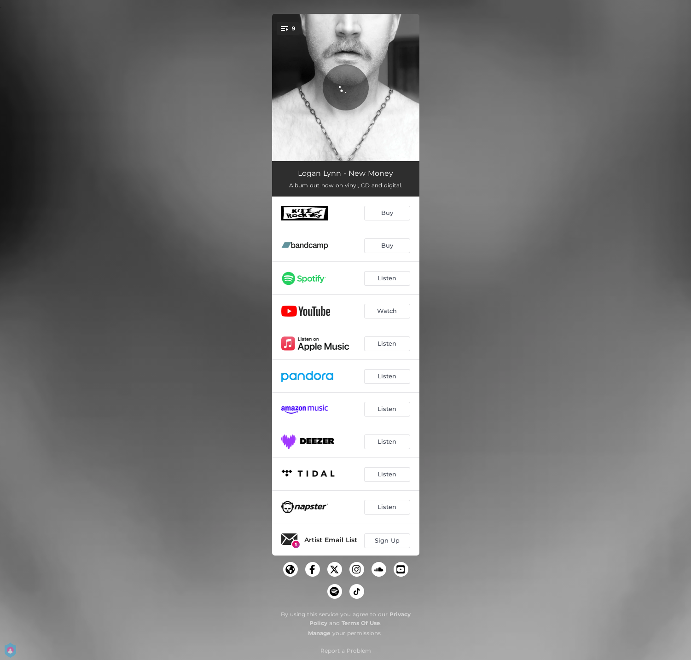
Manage (319, 633)
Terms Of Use (361, 622)
